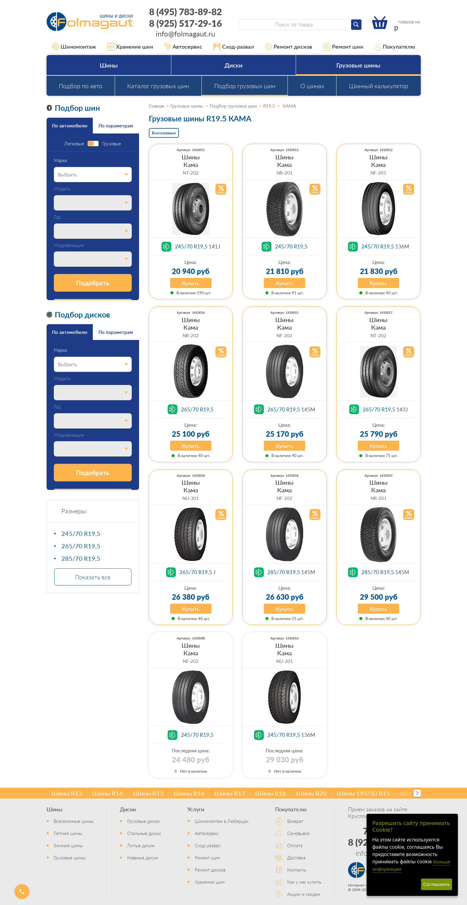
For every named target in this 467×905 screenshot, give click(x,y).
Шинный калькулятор (378, 85)
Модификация (69, 245)
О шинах (312, 85)
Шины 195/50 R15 (363, 793)
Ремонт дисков (288, 46)
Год (57, 217)
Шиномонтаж (74, 46)
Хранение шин (130, 46)
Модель (62, 189)
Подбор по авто (80, 85)
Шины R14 (107, 793)
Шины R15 (148, 793)
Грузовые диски (143, 821)
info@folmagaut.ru (185, 33)
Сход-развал (233, 46)
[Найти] (356, 24)
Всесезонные (164, 133)
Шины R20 (311, 793)
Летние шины (68, 833)
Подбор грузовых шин (244, 85)
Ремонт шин (343, 46)
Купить (191, 283)
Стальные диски (144, 833)
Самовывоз (298, 833)
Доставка (296, 857)
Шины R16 (189, 793)
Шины (109, 65)
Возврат (295, 821)
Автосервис (183, 46)
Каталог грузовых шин (158, 85)
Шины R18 (270, 793)
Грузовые (111, 144)
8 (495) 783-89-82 (185, 11)
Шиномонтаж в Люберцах (222, 821)
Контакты (296, 869)
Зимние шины (68, 845)
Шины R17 (229, 793)
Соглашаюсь (436, 884)
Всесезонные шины (73, 821)
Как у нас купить (304, 882)
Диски (233, 65)
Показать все (92, 577)
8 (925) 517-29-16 (185, 23)
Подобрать (92, 282)
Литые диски (141, 845)
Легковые (74, 144)
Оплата (294, 845)
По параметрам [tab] (116, 125)
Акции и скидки (303, 894)
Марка (60, 160)
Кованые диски (142, 857)
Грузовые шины (358, 65)
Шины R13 (66, 793)
